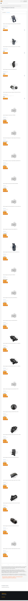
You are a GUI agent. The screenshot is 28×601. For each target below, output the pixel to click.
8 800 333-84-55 (25, 1)
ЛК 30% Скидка (5, 75)
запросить (4, 166)
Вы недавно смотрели (5, 585)
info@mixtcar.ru (4, 593)
